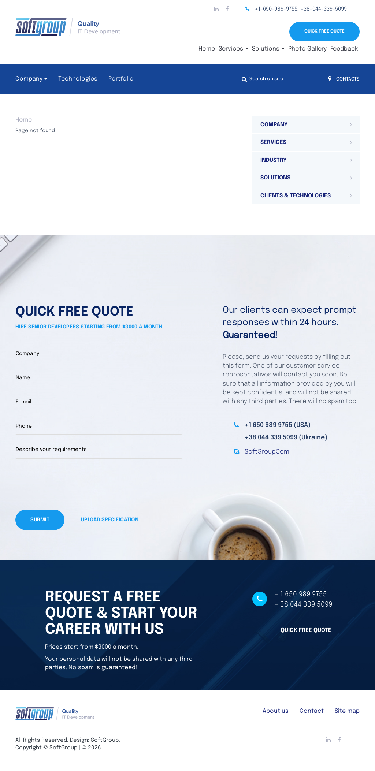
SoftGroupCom (267, 452)
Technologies (77, 79)
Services (233, 49)
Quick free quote (306, 629)
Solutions (268, 49)
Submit (39, 519)
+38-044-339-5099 (323, 9)
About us (276, 710)
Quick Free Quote (324, 31)
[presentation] (71, 484)
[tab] (306, 125)
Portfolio (121, 79)
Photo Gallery (307, 49)
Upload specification (109, 519)
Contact (312, 710)
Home (206, 49)
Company (28, 79)
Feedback (344, 49)
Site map (347, 710)
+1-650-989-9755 (276, 9)
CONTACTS (344, 79)
